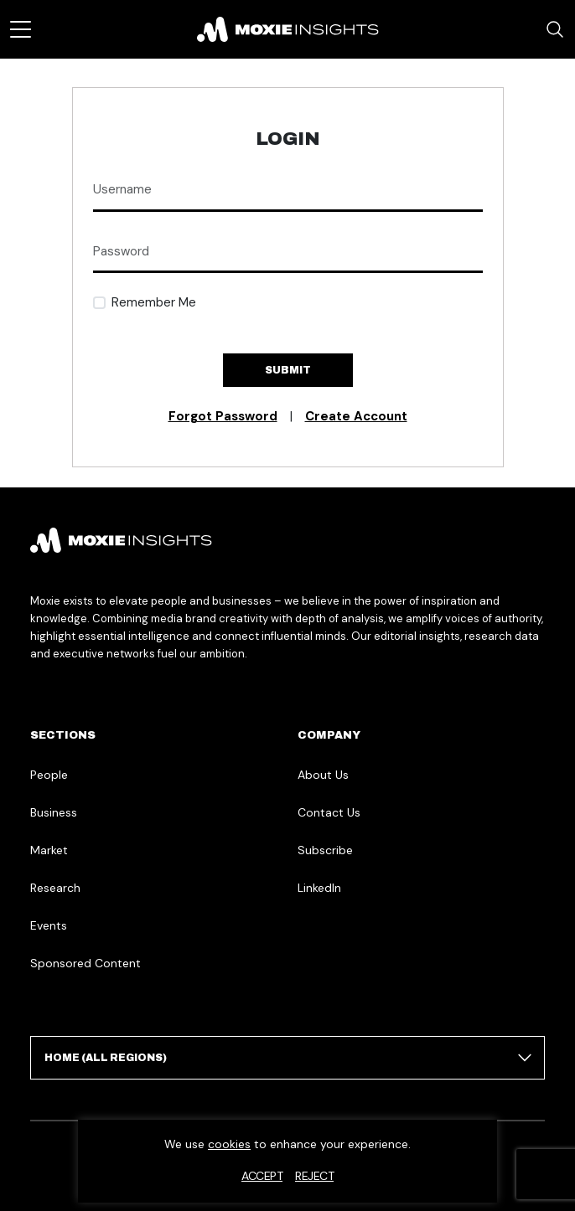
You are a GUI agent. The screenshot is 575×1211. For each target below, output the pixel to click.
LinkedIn (319, 887)
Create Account (356, 416)
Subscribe (325, 850)
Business (53, 812)
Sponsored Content (85, 963)
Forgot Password (222, 416)
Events (48, 925)
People (49, 774)
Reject (314, 1175)
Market (49, 850)
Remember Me (153, 302)
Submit (288, 370)
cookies (229, 1144)
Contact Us (329, 812)
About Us (323, 774)
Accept (261, 1175)
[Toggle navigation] (20, 29)
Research (55, 887)
